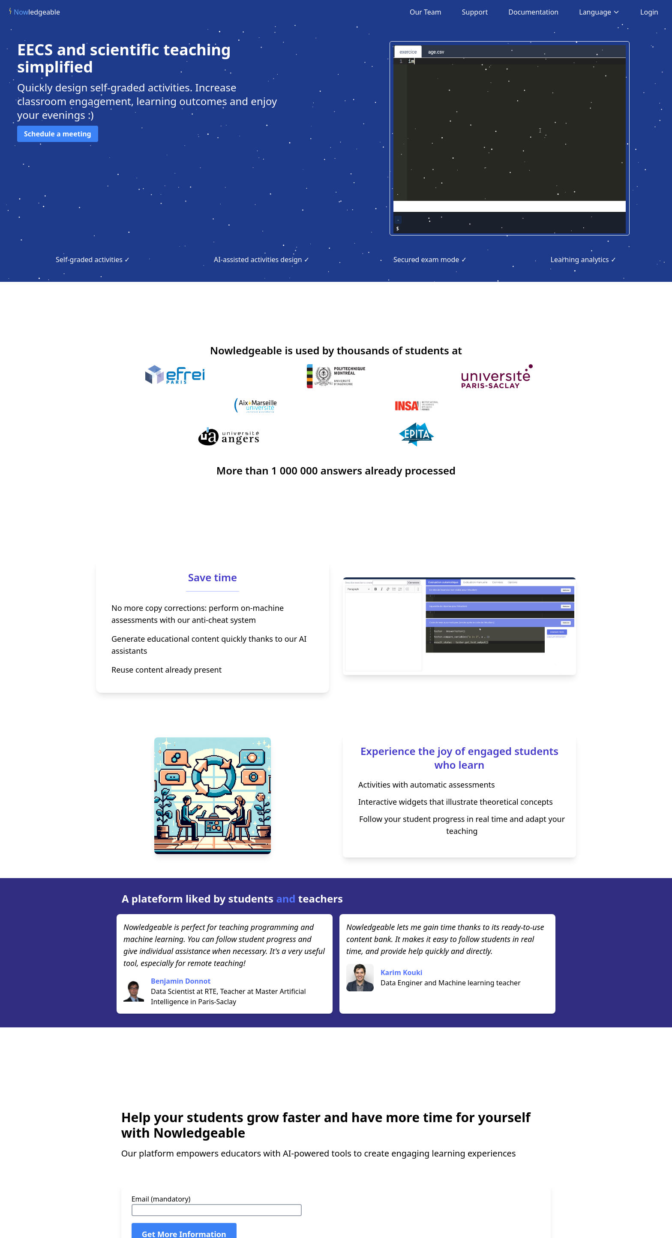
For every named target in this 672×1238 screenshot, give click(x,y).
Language (599, 12)
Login (649, 12)
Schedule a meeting (57, 134)
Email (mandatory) (161, 1199)
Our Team (425, 12)
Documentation (533, 12)
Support (475, 12)
